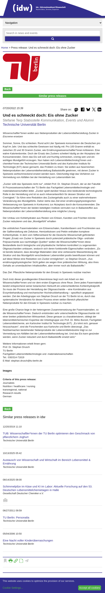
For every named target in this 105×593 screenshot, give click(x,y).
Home (4, 47)
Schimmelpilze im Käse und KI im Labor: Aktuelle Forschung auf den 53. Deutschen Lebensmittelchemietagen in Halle (47, 488)
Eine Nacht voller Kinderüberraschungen (28, 540)
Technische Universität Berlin (24, 124)
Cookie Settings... (13, 587)
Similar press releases (52, 95)
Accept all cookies (89, 587)
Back (7, 89)
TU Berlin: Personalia (16, 517)
